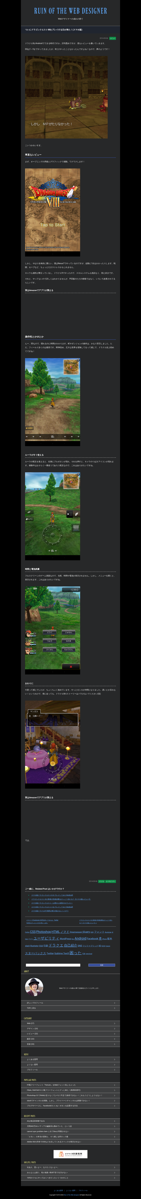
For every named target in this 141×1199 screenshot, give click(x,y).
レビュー (112, 38)
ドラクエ (101, 881)
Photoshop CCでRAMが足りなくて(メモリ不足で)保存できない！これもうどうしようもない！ (65, 1095)
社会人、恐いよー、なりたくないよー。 (43, 1167)
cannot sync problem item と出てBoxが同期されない (48, 1131)
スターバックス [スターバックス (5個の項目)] (35, 953)
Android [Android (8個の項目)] (80, 938)
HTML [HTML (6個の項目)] (55, 931)
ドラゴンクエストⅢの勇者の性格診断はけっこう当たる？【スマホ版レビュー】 (60, 899)
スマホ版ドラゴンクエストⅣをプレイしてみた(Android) (51, 895)
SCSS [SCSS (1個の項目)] (103, 946)
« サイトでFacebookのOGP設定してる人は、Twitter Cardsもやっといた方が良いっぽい (42, 921)
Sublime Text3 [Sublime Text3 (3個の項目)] (61, 953)
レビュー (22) (32, 1034)
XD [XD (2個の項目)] (99, 946)
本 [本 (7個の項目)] (100, 938)
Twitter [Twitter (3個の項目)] (50, 953)
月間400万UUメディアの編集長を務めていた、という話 (49, 1126)
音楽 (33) (30, 1044)
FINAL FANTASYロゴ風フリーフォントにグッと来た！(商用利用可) (54, 1090)
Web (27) (30, 1023)
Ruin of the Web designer (71, 1195)
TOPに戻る (31, 1008)
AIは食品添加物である (36, 1121)
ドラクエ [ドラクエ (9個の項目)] (56, 945)
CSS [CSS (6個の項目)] (33, 931)
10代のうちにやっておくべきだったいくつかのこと (47, 1178)
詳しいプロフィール (35, 1003)
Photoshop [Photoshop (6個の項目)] (43, 931)
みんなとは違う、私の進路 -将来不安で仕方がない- (47, 1172)
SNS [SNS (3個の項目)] (80, 945)
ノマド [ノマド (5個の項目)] (64, 931)
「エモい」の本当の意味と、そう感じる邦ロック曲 (47, 1137)
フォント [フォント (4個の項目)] (99, 931)
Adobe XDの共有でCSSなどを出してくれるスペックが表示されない (54, 1142)
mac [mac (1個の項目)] (26, 939)
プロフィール (32, 1070)
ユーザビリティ (110, 881)
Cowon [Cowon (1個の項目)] (108, 946)
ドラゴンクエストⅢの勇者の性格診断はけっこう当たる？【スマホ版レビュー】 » (95, 921)
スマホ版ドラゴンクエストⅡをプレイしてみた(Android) (51, 907)
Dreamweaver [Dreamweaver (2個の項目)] (76, 932)
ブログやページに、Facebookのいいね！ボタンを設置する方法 (52, 1106)
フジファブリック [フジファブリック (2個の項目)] (90, 946)
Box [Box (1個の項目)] (73, 939)
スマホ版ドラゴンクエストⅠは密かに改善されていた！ (50, 903)
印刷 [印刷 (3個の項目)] (46, 945)
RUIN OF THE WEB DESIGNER (70, 11)
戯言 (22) (30, 1039)
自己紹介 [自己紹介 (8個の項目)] (70, 945)
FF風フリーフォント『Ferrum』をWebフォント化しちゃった (51, 1085)
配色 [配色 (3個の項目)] (109, 938)
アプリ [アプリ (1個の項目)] (30, 939)
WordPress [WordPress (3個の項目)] (65, 938)
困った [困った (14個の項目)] (76, 952)
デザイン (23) (32, 1028)
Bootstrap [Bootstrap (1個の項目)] (108, 932)
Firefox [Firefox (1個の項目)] (27, 932)
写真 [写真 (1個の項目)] (83, 954)
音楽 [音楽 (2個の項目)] (41, 946)
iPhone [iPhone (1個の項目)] (104, 939)
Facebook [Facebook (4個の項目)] (92, 938)
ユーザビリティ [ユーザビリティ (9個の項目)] (46, 938)
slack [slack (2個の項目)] (27, 946)
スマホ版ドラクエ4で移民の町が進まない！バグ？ (48, 911)
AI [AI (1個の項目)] (112, 932)
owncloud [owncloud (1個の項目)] (89, 954)
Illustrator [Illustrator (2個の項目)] (34, 946)
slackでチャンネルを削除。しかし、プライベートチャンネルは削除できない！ (58, 1101)
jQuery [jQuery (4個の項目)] (86, 931)
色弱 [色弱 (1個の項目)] (91, 932)
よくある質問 (32, 1059)
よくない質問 (32, 1065)
